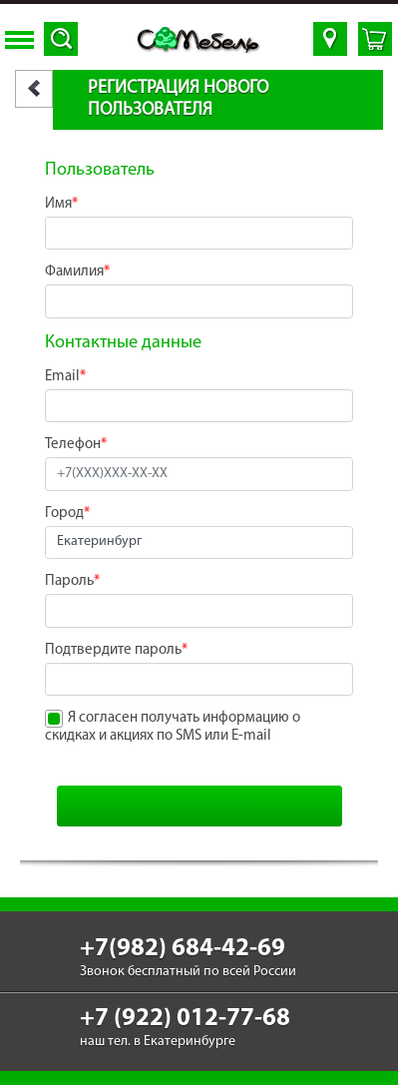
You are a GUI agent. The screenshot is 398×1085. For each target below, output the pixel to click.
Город (67, 513)
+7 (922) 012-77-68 (185, 1018)
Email (65, 376)
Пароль (72, 581)
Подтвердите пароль (116, 650)
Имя (61, 204)
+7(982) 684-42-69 (182, 948)
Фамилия (77, 272)
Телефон (76, 444)
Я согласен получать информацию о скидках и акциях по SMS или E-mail (172, 727)
